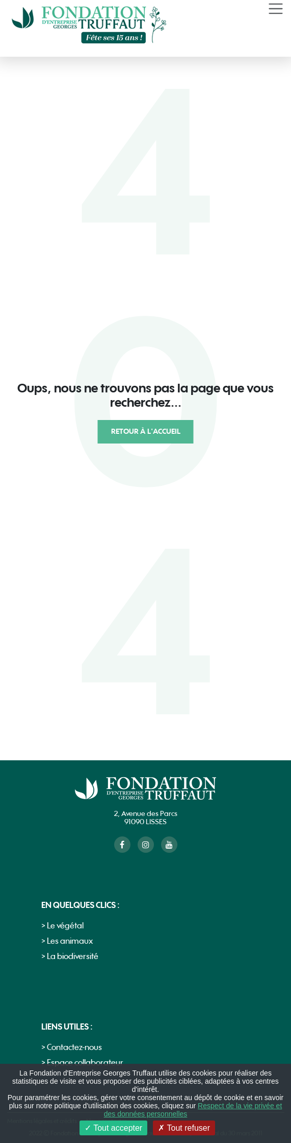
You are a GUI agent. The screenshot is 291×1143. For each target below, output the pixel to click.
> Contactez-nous (71, 1048)
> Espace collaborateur (82, 1063)
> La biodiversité (69, 957)
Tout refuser (184, 1128)
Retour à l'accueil (145, 431)
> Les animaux (67, 941)
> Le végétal (62, 926)
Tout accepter (113, 1128)
